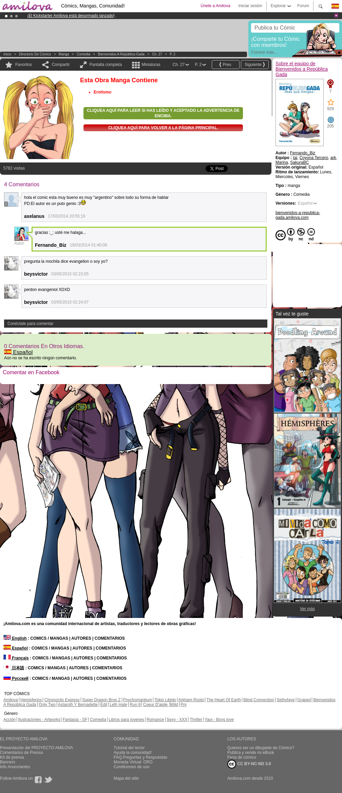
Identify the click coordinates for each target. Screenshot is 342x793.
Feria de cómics (241, 757)
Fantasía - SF (75, 719)
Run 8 (135, 704)
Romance (155, 719)
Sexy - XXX (177, 719)
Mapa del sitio (126, 778)
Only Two (47, 704)
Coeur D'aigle (156, 704)
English (15, 638)
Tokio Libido (165, 699)
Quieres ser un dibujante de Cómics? (260, 747)
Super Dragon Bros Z (101, 699)
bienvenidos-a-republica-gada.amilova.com (298, 215)
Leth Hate (118, 704)
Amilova (10, 699)
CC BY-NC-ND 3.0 (249, 764)
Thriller (196, 719)
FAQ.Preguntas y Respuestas (140, 757)
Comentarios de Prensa (21, 752)
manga (64, 54)
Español (18, 352)
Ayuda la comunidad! (133, 752)
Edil (103, 704)
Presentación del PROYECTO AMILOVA (36, 747)
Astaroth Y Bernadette (78, 704)
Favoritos (23, 64)
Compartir (61, 64)
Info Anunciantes (15, 766)
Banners (7, 762)
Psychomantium (137, 699)
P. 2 (172, 54)
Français (16, 658)
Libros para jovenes (126, 719)
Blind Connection (258, 699)
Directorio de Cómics (35, 54)
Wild (174, 704)
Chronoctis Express (62, 699)
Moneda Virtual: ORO (133, 762)
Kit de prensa (12, 757)
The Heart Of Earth (224, 699)
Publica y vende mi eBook (250, 752)
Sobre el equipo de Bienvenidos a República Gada (302, 69)
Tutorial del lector (129, 747)
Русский (15, 678)
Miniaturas (150, 64)
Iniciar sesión (250, 5)
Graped (304, 699)
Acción (9, 719)
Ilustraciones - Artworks (39, 719)
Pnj (183, 704)
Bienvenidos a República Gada (121, 54)
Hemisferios (31, 699)
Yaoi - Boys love (219, 719)
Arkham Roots (191, 699)
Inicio (7, 54)
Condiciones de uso (131, 766)
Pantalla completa (106, 64)
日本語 (13, 668)
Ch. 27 (157, 54)
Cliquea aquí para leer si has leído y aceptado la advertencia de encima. (163, 113)
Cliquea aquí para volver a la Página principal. (163, 127)
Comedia (83, 54)
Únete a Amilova (215, 5)
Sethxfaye (285, 699)
